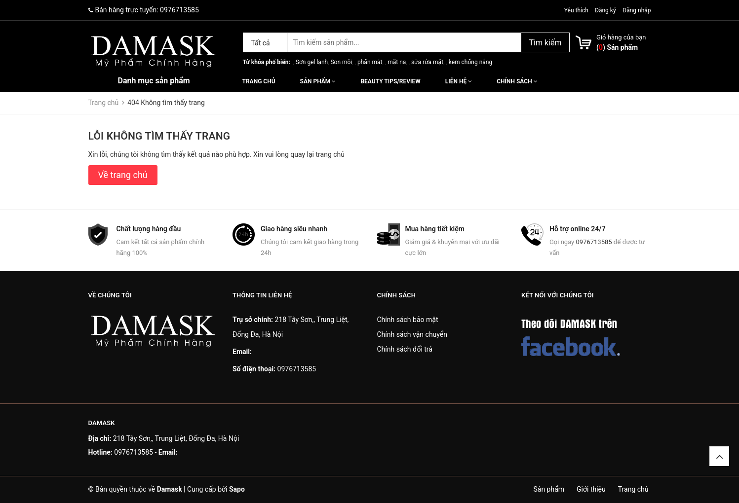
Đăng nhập (636, 10)
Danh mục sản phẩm (154, 80)
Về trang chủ (123, 175)
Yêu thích (577, 10)
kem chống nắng (470, 62)
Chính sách (517, 81)
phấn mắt (369, 62)
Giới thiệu (591, 489)
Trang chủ (258, 81)
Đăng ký (605, 10)
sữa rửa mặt (427, 62)
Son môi (341, 62)
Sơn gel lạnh (312, 62)
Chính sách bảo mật (407, 319)
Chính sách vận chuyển (412, 334)
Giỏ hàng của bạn (621, 37)
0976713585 (179, 10)
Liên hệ (458, 81)
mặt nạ (397, 62)
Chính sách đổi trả (404, 349)
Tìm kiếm (545, 42)
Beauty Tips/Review (390, 81)
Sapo (237, 489)
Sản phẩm (318, 81)
